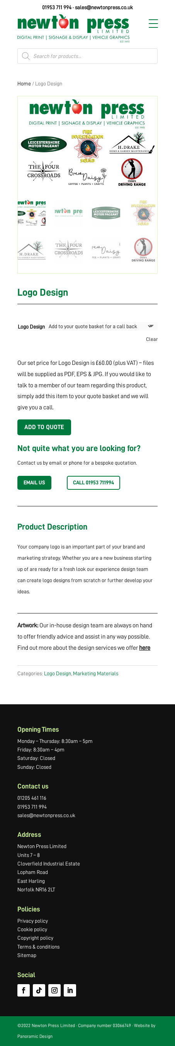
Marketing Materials (95, 673)
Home (24, 83)
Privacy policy (32, 920)
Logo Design (31, 326)
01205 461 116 (31, 798)
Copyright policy (35, 937)
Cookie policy (32, 929)
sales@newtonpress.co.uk (104, 7)
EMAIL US (34, 482)
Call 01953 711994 (93, 482)
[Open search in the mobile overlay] (87, 56)
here (144, 648)
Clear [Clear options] (152, 339)
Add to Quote (44, 427)
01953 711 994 (56, 7)
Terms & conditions (38, 946)
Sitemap (26, 955)
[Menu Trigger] (153, 23)
